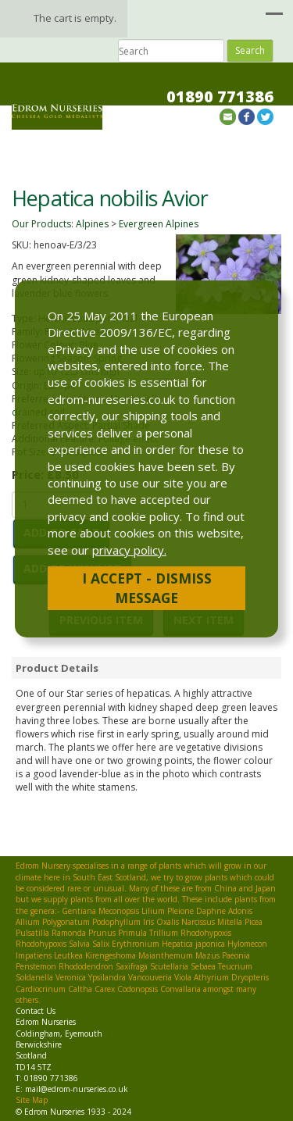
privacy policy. (129, 550)
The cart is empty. (75, 18)
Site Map (32, 1099)
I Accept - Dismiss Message (147, 588)
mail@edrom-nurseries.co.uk (76, 1089)
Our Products (41, 223)
